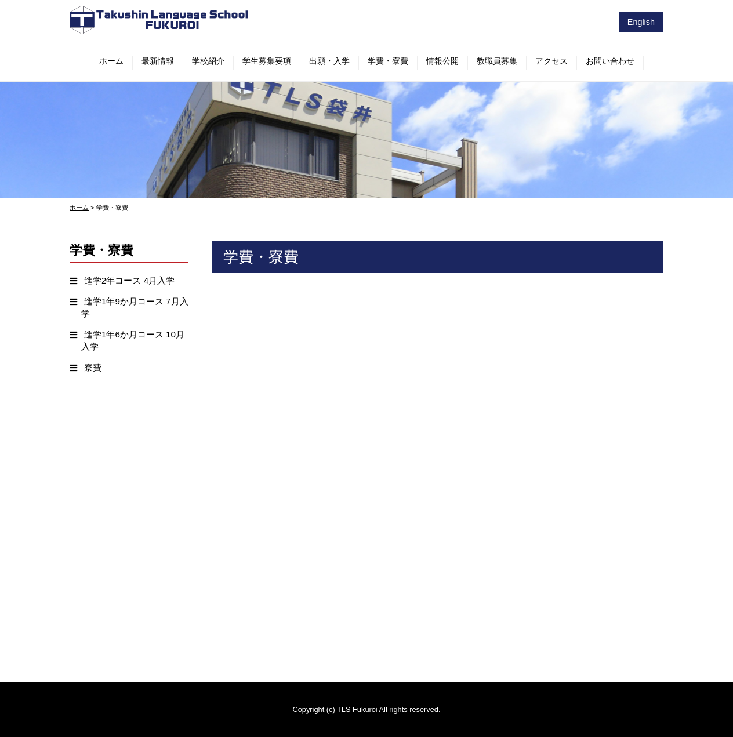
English (641, 22)
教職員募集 (497, 61)
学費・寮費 (388, 61)
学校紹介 (208, 61)
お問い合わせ (610, 61)
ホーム (111, 61)
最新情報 (157, 61)
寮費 (92, 367)
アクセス (551, 61)
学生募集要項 (266, 61)
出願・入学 (329, 61)
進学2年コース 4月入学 (129, 280)
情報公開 (442, 61)
